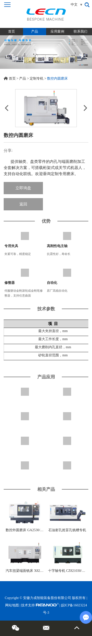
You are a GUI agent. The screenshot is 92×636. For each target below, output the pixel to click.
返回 (23, 204)
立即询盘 (23, 188)
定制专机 (36, 78)
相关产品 (46, 489)
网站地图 (12, 605)
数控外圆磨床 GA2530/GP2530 (28, 530)
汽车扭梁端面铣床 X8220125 (27, 571)
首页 (11, 31)
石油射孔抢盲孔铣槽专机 (67, 530)
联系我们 (80, 31)
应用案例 (57, 31)
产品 (34, 31)
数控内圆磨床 (57, 78)
